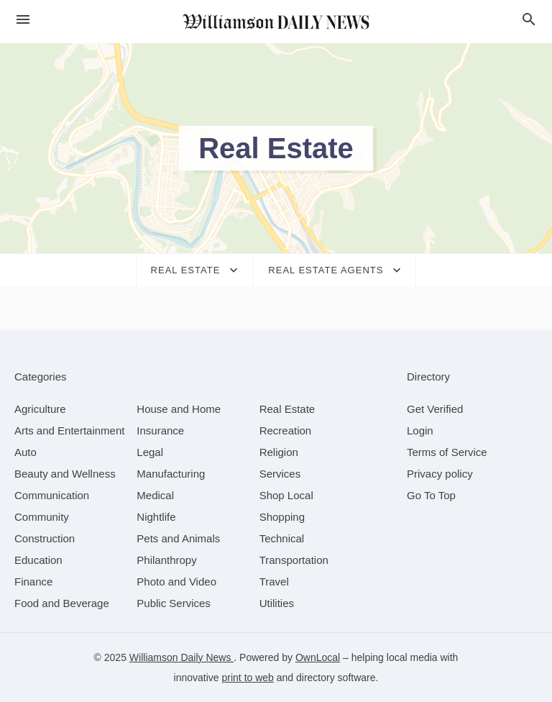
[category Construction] (44, 538)
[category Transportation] (293, 560)
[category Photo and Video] (176, 581)
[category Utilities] (276, 603)
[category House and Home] (179, 409)
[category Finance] (33, 581)
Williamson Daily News (181, 657)
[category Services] (280, 474)
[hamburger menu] (23, 20)
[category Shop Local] (286, 495)
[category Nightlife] (156, 517)
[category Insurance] (160, 430)
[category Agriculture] (40, 409)
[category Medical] (155, 495)
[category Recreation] (285, 430)
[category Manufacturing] (171, 474)
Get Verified (435, 409)
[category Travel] (274, 581)
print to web (248, 677)
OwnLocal (317, 657)
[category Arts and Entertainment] (69, 430)
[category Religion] (278, 452)
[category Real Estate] (287, 409)
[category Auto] (25, 452)
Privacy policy (440, 474)
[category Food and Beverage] (61, 603)
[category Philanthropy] (166, 560)
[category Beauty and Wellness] (65, 474)
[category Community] (41, 517)
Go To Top (431, 495)
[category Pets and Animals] (178, 538)
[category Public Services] (174, 603)
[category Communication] (51, 495)
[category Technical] (282, 538)
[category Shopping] (282, 517)
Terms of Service (447, 452)
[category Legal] (150, 452)
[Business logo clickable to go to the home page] (276, 21)
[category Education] (38, 560)
